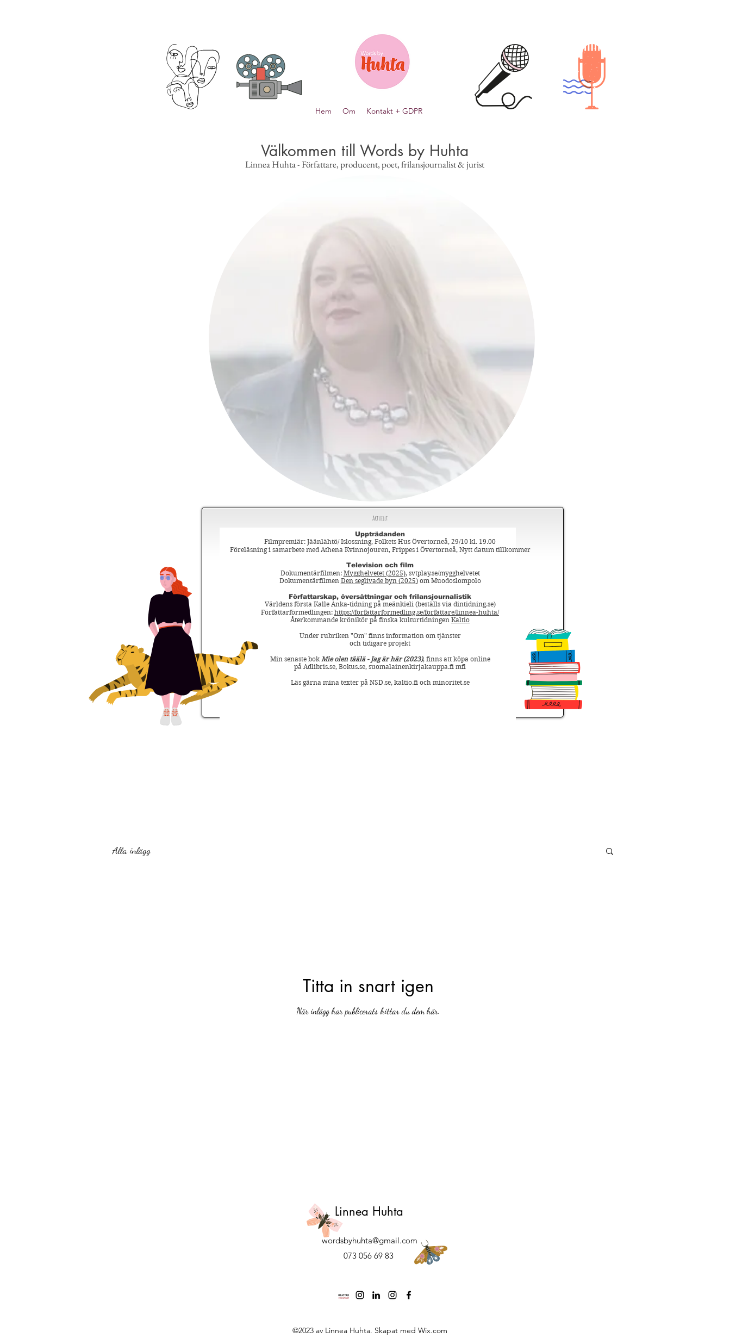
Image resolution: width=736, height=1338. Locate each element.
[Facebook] (408, 1295)
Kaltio (460, 620)
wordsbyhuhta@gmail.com (369, 1240)
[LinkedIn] (376, 1295)
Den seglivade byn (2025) (379, 581)
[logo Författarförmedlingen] (343, 1295)
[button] (609, 852)
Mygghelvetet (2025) (375, 573)
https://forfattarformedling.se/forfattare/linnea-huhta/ (416, 612)
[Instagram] (359, 1295)
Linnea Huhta (369, 1211)
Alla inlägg (132, 850)
